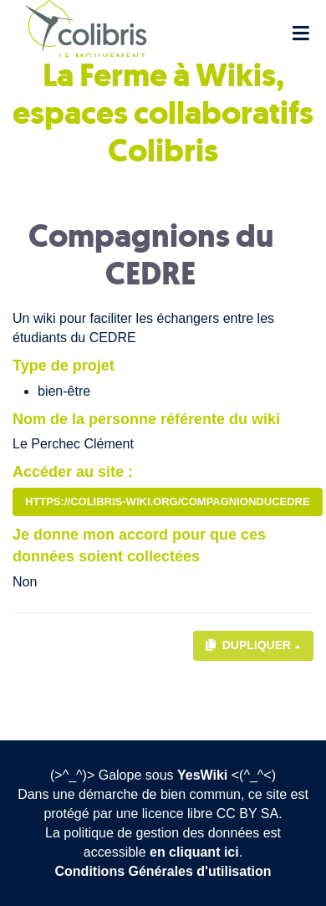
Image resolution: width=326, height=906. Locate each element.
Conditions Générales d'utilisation (163, 871)
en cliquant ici (194, 852)
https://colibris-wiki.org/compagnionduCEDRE (167, 501)
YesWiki (202, 775)
